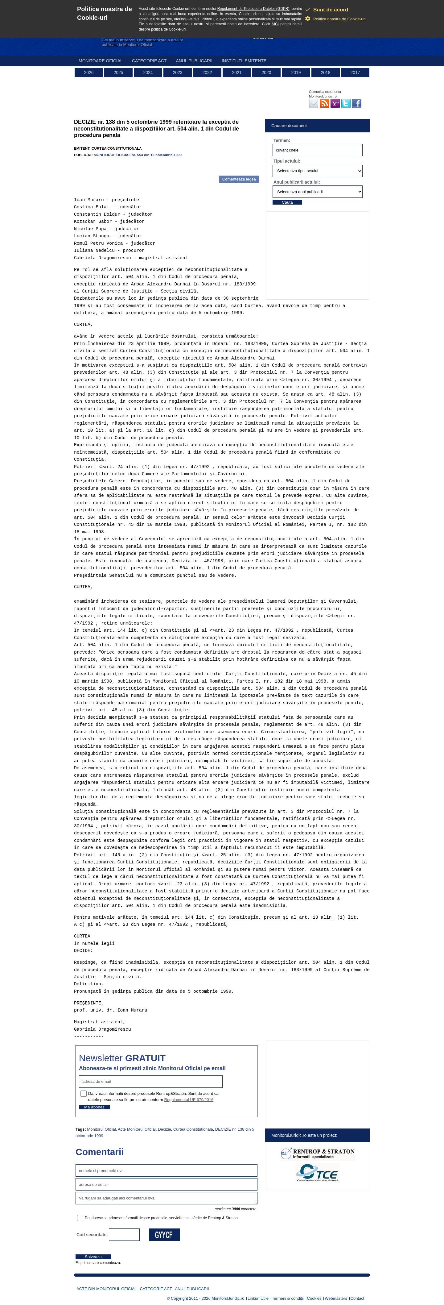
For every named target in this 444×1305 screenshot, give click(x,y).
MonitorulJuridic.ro (228, 1298)
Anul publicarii (194, 60)
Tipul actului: (286, 161)
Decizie (164, 1129)
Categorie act (149, 60)
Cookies (314, 1298)
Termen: (281, 140)
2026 (88, 72)
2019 (296, 72)
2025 (118, 72)
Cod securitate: (92, 1234)
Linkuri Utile (258, 1298)
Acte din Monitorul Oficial (106, 1288)
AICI (275, 24)
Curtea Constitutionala (193, 1129)
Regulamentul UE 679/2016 (188, 1099)
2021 (236, 72)
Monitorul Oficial (101, 1129)
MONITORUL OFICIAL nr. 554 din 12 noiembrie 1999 (138, 155)
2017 (355, 72)
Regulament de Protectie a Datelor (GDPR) (253, 8)
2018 (325, 72)
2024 (148, 72)
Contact (357, 1298)
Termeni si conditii (288, 1298)
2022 (207, 72)
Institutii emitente (244, 60)
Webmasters (336, 1298)
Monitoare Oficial (101, 60)
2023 (177, 72)
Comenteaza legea (239, 179)
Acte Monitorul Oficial (137, 1129)
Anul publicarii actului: (296, 182)
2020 (266, 72)
